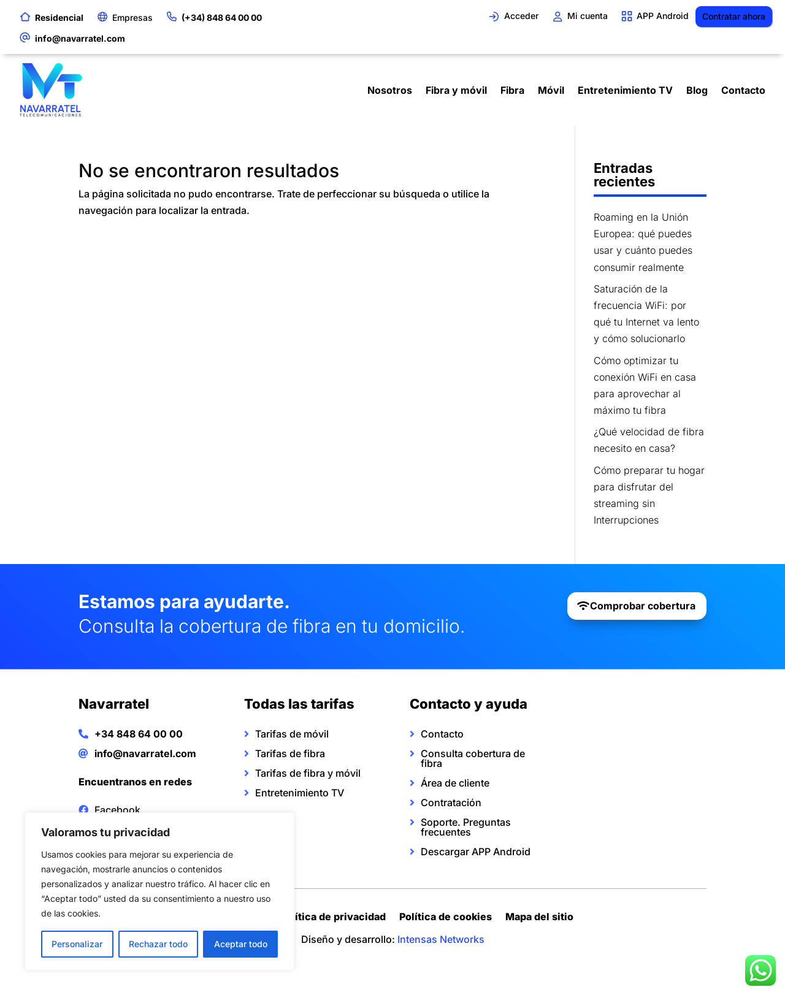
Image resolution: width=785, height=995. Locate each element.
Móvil (551, 90)
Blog (697, 90)
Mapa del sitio (539, 918)
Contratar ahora (733, 16)
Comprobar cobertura (642, 606)
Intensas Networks (440, 939)
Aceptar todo (240, 944)
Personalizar (77, 944)
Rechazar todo (158, 944)
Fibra (512, 90)
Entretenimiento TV (625, 90)
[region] (159, 891)
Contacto (743, 90)
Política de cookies (445, 918)
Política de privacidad (333, 918)
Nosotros (389, 90)
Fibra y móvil (456, 90)
